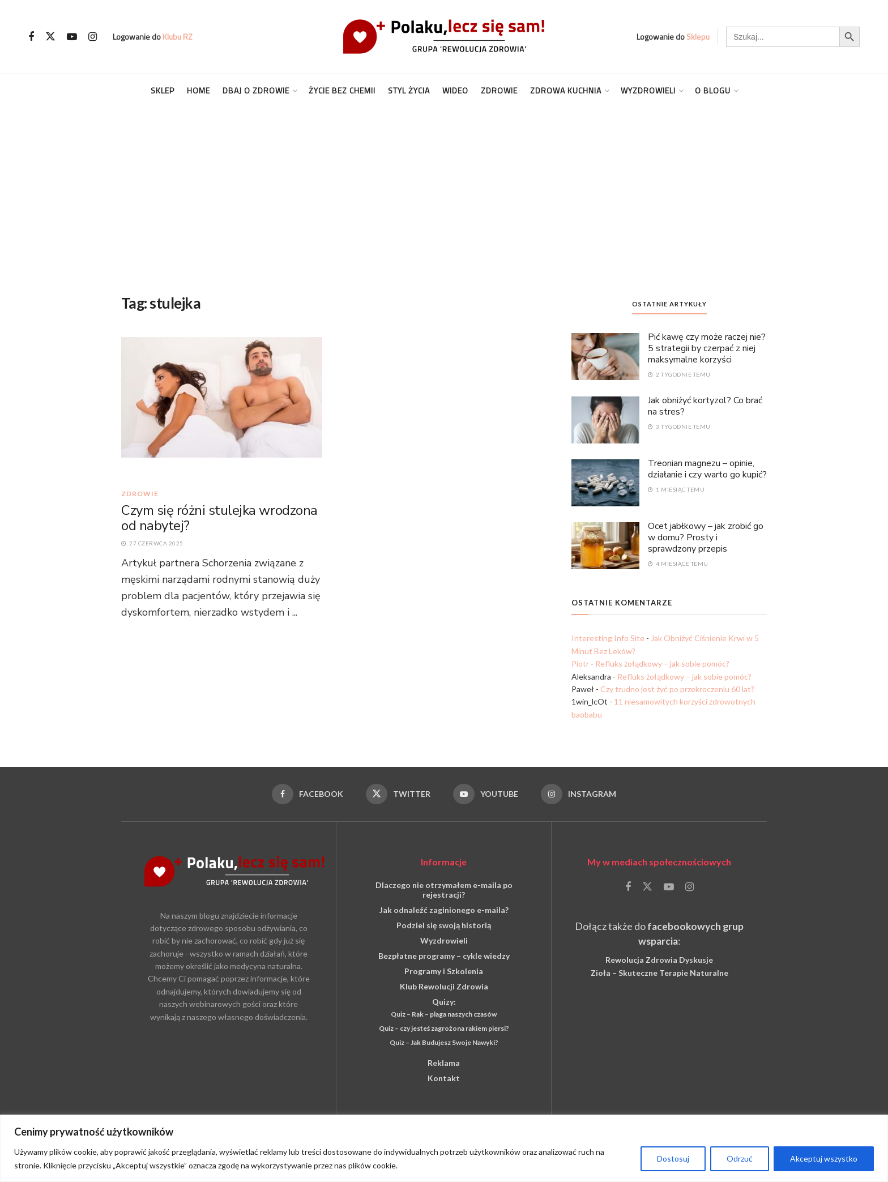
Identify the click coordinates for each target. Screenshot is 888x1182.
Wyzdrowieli (648, 90)
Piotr (580, 663)
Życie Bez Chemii (342, 90)
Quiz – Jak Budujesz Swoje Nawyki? (444, 1042)
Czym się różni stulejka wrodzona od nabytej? (219, 518)
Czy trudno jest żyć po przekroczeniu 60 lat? (677, 689)
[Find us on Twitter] (50, 37)
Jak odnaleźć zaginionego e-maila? (444, 910)
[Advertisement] (444, 192)
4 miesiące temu (678, 563)
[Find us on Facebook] (31, 37)
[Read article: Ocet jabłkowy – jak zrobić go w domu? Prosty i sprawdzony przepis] (605, 544)
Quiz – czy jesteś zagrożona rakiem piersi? (444, 1028)
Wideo (455, 90)
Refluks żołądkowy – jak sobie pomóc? (662, 663)
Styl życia (409, 90)
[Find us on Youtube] (72, 37)
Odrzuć (740, 1158)
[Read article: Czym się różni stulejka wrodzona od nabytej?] (221, 407)
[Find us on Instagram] (92, 37)
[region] (444, 1148)
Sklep (162, 90)
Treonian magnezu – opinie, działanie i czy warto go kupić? (707, 469)
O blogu (713, 90)
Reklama (444, 1063)
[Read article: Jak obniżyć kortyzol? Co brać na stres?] (605, 419)
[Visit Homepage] (444, 36)
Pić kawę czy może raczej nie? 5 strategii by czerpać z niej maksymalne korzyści (707, 348)
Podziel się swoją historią (443, 925)
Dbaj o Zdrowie (256, 90)
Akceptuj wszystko (823, 1158)
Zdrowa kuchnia (565, 90)
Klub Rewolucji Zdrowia (444, 986)
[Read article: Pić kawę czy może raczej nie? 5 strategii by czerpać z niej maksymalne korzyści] (605, 355)
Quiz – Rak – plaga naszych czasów (444, 1014)
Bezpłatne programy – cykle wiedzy (444, 956)
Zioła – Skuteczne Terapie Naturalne (659, 973)
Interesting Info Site (607, 638)
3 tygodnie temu (679, 426)
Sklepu (698, 36)
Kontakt (444, 1078)
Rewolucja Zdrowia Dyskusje (659, 960)
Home (198, 90)
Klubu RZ (178, 36)
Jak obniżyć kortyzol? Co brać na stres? (705, 406)
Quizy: (444, 1001)
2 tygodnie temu (679, 374)
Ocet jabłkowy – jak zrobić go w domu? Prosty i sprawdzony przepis (705, 537)
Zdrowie (499, 90)
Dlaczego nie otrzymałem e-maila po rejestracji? (444, 889)
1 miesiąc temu (676, 489)
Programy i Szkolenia (443, 971)
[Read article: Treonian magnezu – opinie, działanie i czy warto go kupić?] (605, 482)
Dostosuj (673, 1158)
